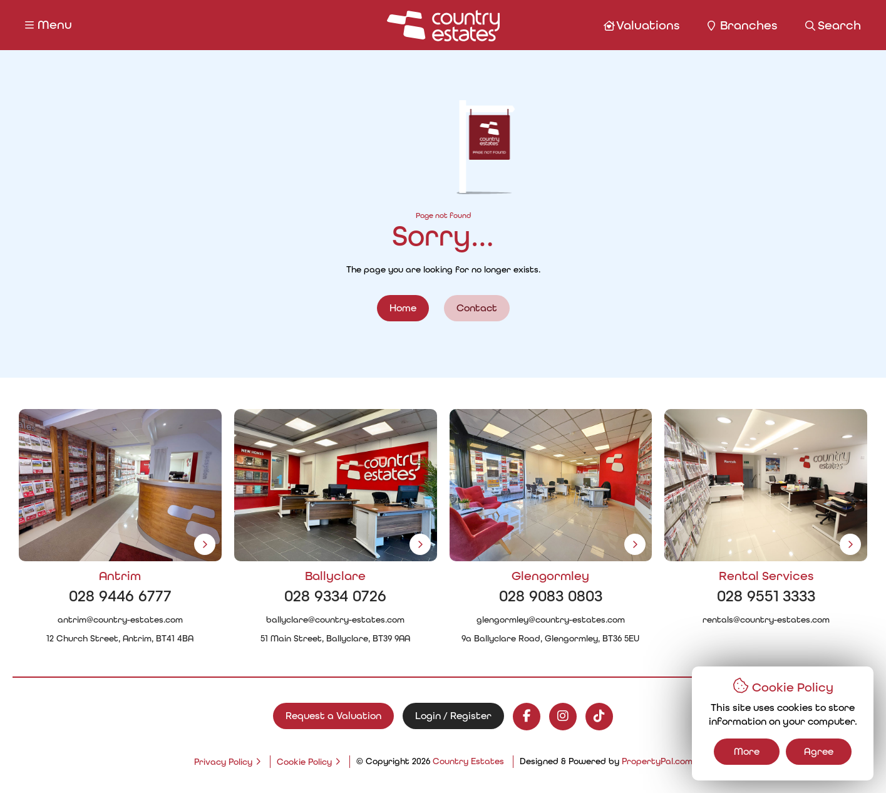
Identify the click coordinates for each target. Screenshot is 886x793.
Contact (476, 308)
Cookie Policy (304, 762)
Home (402, 308)
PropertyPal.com (657, 761)
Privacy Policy (223, 762)
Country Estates (468, 761)
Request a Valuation (333, 716)
